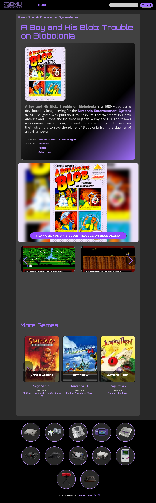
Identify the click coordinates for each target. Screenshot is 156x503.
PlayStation (118, 386)
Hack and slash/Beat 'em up (47, 394)
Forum (82, 495)
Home (21, 17)
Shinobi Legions (41, 374)
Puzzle (42, 147)
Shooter (112, 393)
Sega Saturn (42, 386)
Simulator (80, 393)
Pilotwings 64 (80, 374)
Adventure (44, 152)
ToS (90, 495)
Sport (90, 393)
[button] (25, 260)
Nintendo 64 (79, 386)
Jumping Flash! (117, 374)
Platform (43, 143)
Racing (70, 393)
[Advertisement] (78, 296)
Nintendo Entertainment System (104, 111)
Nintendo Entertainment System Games (53, 17)
